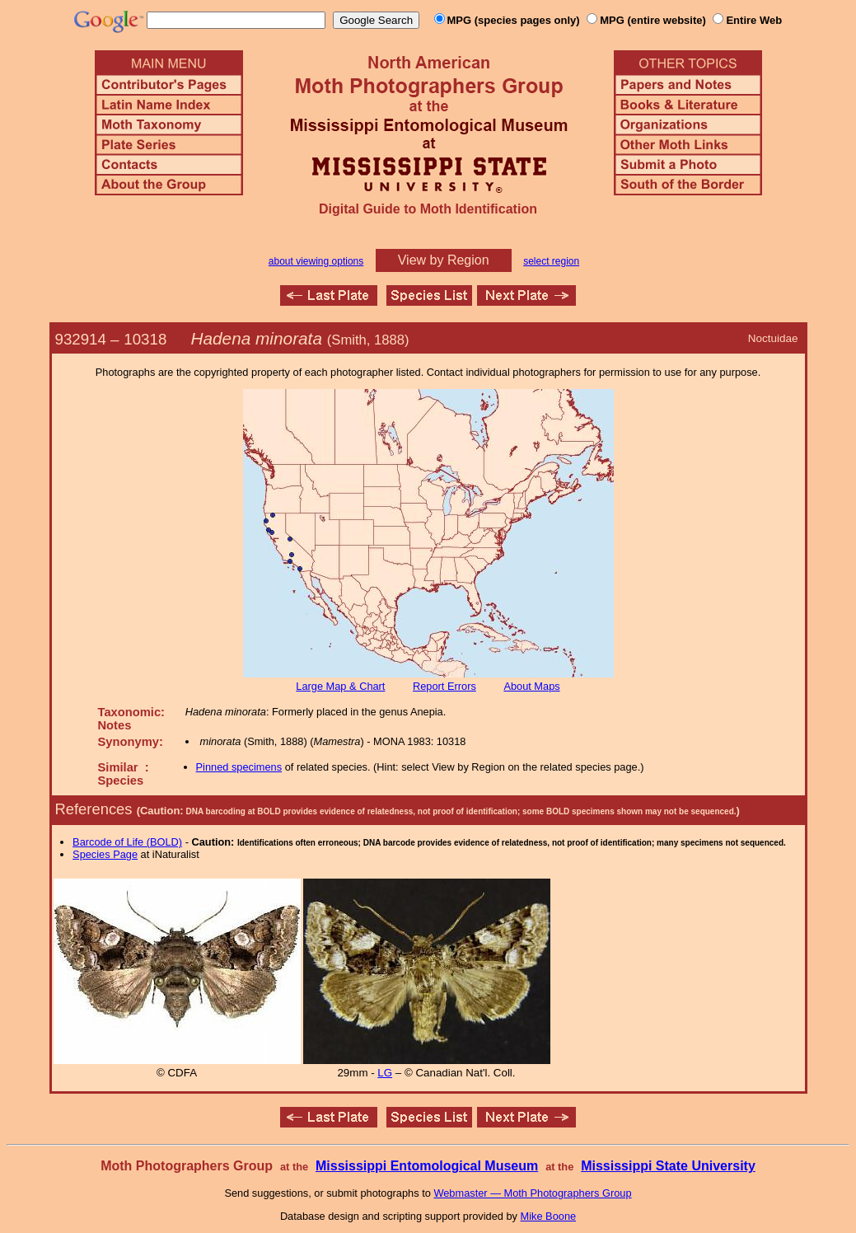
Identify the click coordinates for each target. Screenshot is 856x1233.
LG (384, 1073)
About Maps (531, 686)
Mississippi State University (668, 1166)
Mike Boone (549, 1216)
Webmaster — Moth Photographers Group (532, 1193)
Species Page (105, 854)
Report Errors (444, 686)
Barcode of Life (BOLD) (127, 842)
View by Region (443, 260)
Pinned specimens (239, 767)
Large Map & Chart (340, 686)
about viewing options (316, 261)
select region (551, 261)
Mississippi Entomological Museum (427, 1166)
